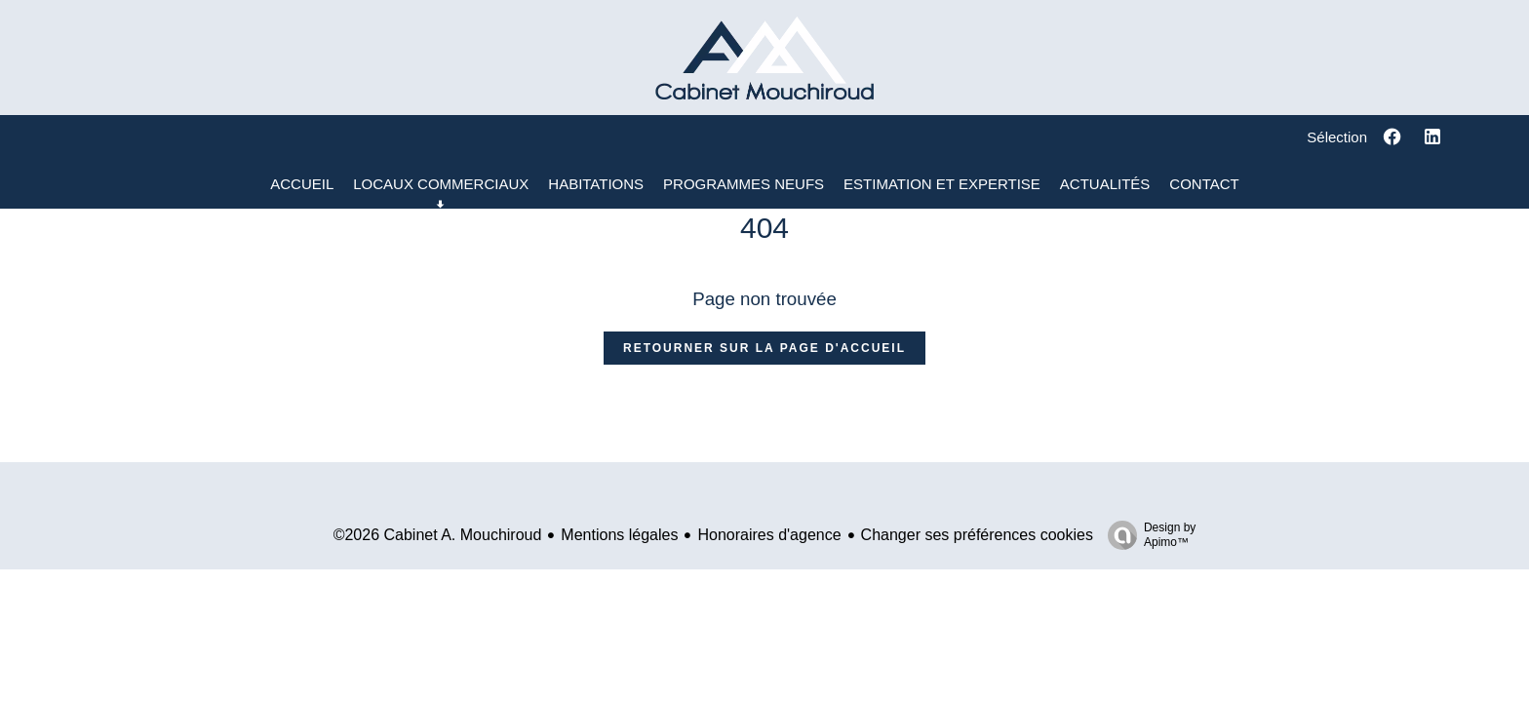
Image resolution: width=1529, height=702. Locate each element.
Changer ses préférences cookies (977, 534)
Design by (1147, 535)
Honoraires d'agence (769, 534)
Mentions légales (619, 534)
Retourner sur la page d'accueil (764, 348)
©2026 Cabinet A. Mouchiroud (437, 534)
